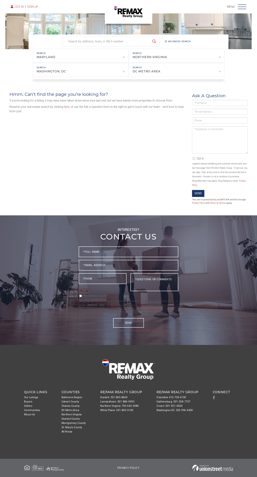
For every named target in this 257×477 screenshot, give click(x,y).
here (66, 106)
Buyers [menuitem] (28, 401)
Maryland (46, 57)
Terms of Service (218, 203)
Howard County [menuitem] (71, 418)
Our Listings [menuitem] (31, 397)
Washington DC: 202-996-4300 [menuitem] (175, 410)
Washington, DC (51, 71)
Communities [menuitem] (32, 410)
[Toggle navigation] (242, 6)
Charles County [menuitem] (71, 405)
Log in (19, 6)
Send (198, 193)
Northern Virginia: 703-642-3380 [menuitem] (119, 405)
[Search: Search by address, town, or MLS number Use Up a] (111, 41)
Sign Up (32, 6)
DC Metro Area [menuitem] (70, 410)
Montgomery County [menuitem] (74, 423)
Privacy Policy (198, 203)
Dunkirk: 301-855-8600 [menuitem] (113, 397)
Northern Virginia (150, 57)
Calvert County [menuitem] (70, 401)
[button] (154, 41)
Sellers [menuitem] (28, 405)
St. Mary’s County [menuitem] (72, 427)
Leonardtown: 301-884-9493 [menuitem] (117, 401)
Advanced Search (179, 41)
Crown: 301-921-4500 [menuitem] (169, 405)
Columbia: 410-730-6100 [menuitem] (171, 397)
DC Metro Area (146, 71)
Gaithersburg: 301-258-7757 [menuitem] (173, 401)
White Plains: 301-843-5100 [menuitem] (116, 410)
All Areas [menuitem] (67, 431)
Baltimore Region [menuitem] (72, 397)
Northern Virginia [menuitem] (72, 414)
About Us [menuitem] (29, 414)
